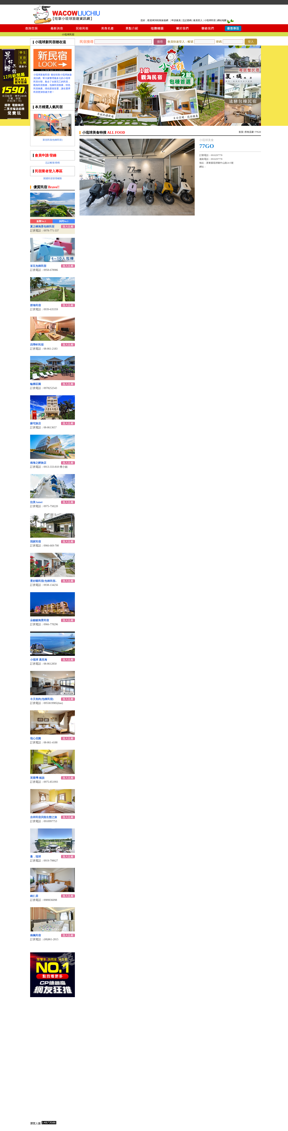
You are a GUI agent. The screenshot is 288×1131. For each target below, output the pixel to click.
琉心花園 (35, 738)
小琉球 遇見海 (38, 659)
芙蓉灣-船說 (37, 777)
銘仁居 (34, 896)
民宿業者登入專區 (48, 171)
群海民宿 (35, 305)
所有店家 (249, 132)
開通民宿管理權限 (52, 178)
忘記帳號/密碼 (52, 162)
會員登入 (197, 20)
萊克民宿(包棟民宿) (53, 139)
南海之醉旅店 (38, 462)
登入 (251, 41)
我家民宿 (35, 541)
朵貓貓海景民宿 (39, 620)
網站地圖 (221, 20)
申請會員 (176, 20)
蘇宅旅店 (35, 423)
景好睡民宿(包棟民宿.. (43, 581)
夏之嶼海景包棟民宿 (42, 226)
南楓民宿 (35, 935)
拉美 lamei (36, 502)
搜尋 (160, 41)
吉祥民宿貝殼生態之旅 (43, 817)
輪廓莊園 (35, 384)
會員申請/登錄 (45, 155)
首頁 (241, 132)
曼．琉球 (35, 856)
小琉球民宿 (210, 20)
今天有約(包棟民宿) (41, 699)
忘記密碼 (187, 20)
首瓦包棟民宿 (38, 266)
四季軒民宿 (37, 344)
